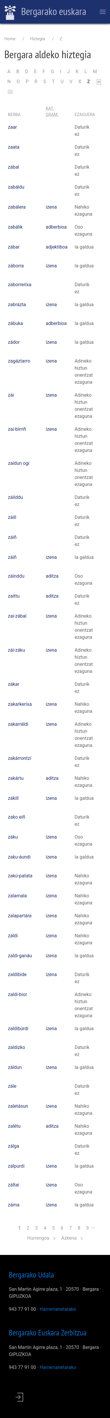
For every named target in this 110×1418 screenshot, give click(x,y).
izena (51, 207)
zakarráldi (18, 724)
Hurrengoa (41, 1238)
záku (13, 837)
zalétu (14, 1126)
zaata (13, 147)
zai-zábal (17, 616)
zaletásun (18, 1106)
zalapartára (19, 915)
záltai (13, 1185)
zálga (13, 1146)
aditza (52, 576)
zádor (14, 342)
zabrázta (17, 304)
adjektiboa (56, 247)
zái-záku (16, 650)
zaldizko (16, 1047)
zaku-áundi (19, 857)
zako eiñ (16, 817)
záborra (16, 266)
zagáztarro (19, 361)
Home (10, 38)
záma (13, 1205)
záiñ (12, 537)
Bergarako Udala (31, 1274)
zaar (12, 127)
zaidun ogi (18, 463)
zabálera (17, 207)
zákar (13, 684)
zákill (13, 798)
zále (12, 1086)
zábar (14, 247)
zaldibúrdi (18, 1028)
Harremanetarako (58, 1309)
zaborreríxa (19, 284)
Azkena (72, 1238)
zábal (13, 167)
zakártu (15, 778)
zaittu (14, 596)
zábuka (15, 323)
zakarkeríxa (20, 704)
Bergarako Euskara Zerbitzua (48, 1332)
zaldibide (17, 974)
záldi (13, 935)
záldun (15, 1067)
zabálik (15, 227)
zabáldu (16, 187)
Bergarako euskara (45, 12)
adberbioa (56, 227)
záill (12, 517)
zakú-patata (20, 876)
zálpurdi (16, 1166)
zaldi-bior (17, 994)
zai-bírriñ (17, 429)
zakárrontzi (19, 758)
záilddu (15, 497)
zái (11, 395)
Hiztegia (37, 38)
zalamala (17, 896)
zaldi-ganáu (20, 955)
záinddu (16, 576)
